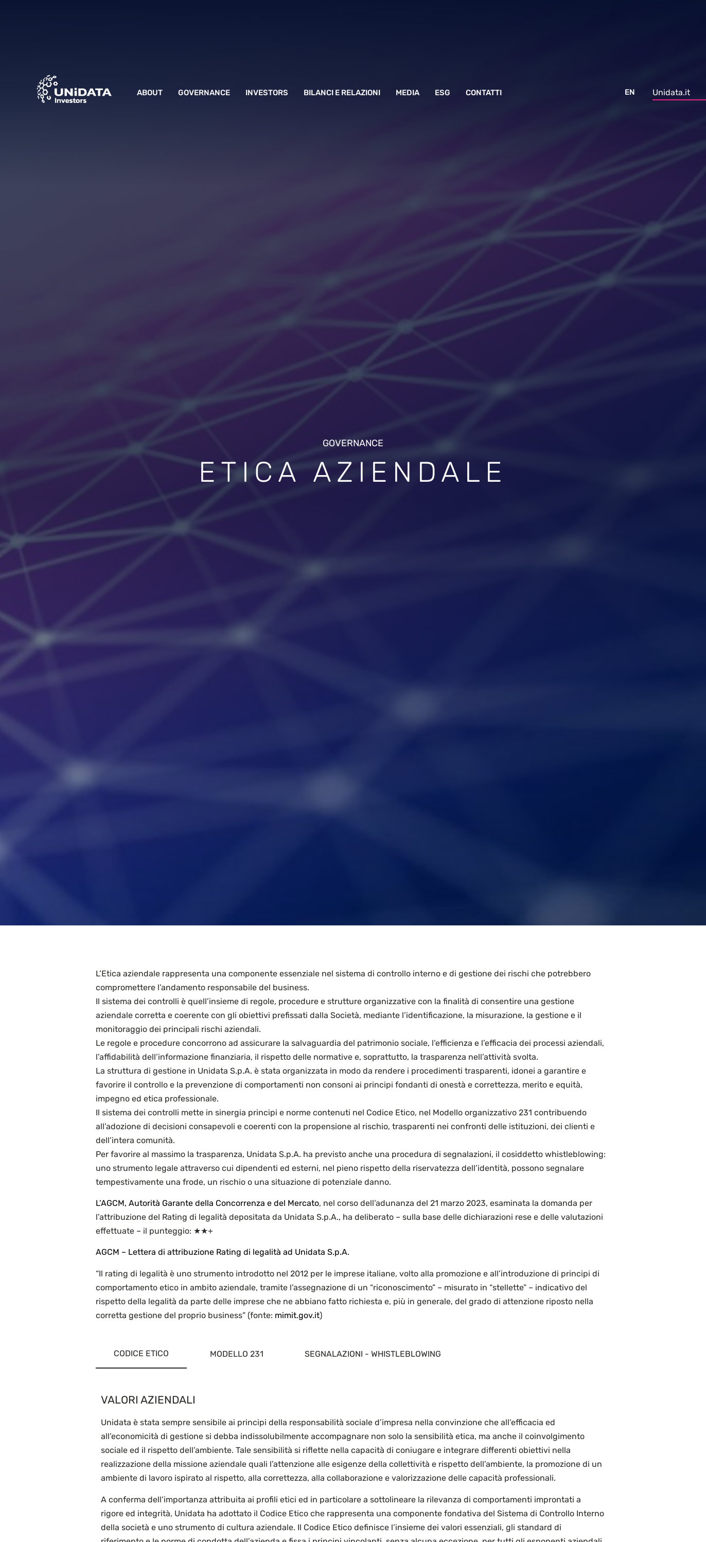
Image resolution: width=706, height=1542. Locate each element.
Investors (266, 92)
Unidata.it (671, 92)
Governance (204, 92)
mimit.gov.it (297, 1315)
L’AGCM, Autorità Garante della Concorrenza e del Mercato (207, 1203)
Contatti (484, 92)
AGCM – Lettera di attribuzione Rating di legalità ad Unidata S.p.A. (222, 1252)
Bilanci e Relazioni (342, 92)
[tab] (141, 1354)
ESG (442, 92)
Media (407, 92)
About (150, 92)
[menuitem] (630, 88)
